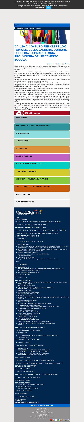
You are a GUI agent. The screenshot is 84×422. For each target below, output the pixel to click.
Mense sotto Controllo (24, 255)
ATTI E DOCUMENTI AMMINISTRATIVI (29, 305)
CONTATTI (18, 400)
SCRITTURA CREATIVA (25, 295)
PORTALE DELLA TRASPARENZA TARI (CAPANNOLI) (34, 350)
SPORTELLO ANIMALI (22, 380)
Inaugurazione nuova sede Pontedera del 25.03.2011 (33, 254)
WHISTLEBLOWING (21, 393)
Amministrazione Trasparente (27, 402)
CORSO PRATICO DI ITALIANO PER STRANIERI (32, 308)
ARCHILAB (21, 325)
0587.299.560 (37, 412)
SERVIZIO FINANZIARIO (23, 357)
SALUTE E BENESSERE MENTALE (28, 311)
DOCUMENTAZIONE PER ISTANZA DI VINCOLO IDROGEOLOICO (37, 335)
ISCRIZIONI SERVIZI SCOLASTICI (28, 388)
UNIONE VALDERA (21, 219)
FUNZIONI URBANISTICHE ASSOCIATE (28, 330)
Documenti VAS (22, 332)
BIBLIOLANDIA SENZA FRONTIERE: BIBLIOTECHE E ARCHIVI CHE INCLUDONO (42, 282)
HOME (17, 217)
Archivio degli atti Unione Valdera (29, 241)
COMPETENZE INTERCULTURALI (28, 294)
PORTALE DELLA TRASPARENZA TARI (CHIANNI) (33, 351)
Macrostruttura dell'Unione (27, 236)
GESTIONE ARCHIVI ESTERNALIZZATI (28, 377)
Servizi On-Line (42, 113)
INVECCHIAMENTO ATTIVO (26, 285)
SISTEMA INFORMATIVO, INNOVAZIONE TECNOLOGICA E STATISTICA (39, 363)
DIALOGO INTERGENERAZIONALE (28, 292)
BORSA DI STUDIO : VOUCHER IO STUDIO (31, 384)
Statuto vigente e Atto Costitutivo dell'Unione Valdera (38, 222)
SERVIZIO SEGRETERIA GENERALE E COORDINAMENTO (34, 360)
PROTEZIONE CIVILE (22, 342)
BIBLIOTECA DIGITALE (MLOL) (27, 300)
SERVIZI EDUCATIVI (22, 267)
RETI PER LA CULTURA (23, 280)
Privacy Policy (42, 418)
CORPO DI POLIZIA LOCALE (24, 372)
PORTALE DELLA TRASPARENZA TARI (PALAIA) (32, 355)
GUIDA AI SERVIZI (21, 264)
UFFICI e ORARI (20, 399)
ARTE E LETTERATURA (25, 302)
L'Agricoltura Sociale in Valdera (27, 257)
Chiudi (48, 7)
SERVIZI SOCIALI (21, 278)
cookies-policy (39, 7)
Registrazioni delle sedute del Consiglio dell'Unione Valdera (40, 230)
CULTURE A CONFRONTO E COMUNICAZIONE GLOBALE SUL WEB (38, 306)
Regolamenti (20, 239)
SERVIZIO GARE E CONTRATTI (25, 366)
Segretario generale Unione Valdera (30, 227)
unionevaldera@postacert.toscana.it (43, 417)
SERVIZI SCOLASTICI (22, 275)
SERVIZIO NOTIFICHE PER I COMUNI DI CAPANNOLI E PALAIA (36, 374)
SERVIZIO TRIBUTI (21, 348)
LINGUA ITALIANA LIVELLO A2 (27, 318)
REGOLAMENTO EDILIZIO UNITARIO (27, 340)
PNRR (17, 261)
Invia (58, 64)
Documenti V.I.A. (23, 333)
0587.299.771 (49, 412)
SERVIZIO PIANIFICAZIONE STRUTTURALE (30, 327)
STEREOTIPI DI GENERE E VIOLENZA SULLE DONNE (34, 303)
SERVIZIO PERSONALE (23, 369)
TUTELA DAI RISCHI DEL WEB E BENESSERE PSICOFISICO (36, 323)
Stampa (66, 64)
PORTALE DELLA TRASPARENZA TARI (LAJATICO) (33, 353)
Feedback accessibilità (24, 396)
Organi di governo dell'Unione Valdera (31, 225)
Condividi (50, 64)
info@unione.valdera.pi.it (42, 415)
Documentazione (22, 244)
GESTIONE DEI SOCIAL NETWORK (28, 289)
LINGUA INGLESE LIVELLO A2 (27, 315)
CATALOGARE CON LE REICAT (27, 316)
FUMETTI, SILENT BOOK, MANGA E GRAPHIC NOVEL (34, 321)
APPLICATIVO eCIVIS (24, 386)
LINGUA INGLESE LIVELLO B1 (27, 310)
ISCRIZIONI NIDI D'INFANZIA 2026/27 (29, 270)
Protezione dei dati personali (42, 405)
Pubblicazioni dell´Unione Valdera (27, 252)
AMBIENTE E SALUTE (24, 290)
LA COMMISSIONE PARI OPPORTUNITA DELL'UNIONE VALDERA (37, 233)
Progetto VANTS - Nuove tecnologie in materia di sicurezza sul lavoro (38, 259)
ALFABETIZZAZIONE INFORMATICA (29, 320)
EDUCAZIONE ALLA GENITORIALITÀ (29, 313)
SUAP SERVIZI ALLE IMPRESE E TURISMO (29, 345)
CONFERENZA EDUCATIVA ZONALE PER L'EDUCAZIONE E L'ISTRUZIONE (40, 269)
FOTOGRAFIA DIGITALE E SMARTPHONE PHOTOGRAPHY (36, 287)
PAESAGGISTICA (23, 337)
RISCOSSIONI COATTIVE (23, 391)
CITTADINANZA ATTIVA (25, 284)
